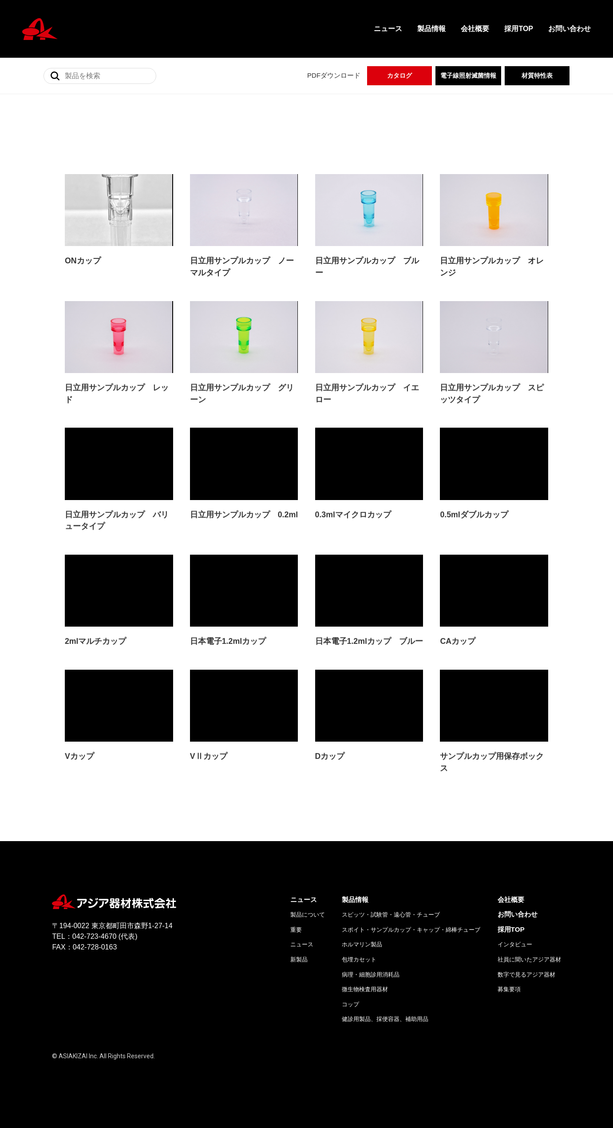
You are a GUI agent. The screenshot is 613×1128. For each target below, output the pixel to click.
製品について (307, 928)
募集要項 (509, 1003)
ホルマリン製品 (362, 958)
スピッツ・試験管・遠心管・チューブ (391, 928)
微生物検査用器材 (365, 1003)
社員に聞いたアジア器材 (529, 972)
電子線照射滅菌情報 (468, 75)
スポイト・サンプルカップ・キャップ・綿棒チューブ (411, 943)
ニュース (388, 28)
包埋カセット (359, 972)
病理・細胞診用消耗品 (370, 988)
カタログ (399, 75)
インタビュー (515, 958)
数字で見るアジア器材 (526, 988)
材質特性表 (537, 75)
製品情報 (431, 28)
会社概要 (475, 28)
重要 (296, 943)
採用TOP (518, 28)
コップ (350, 1017)
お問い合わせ (569, 28)
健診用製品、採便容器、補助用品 (385, 1032)
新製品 (299, 972)
